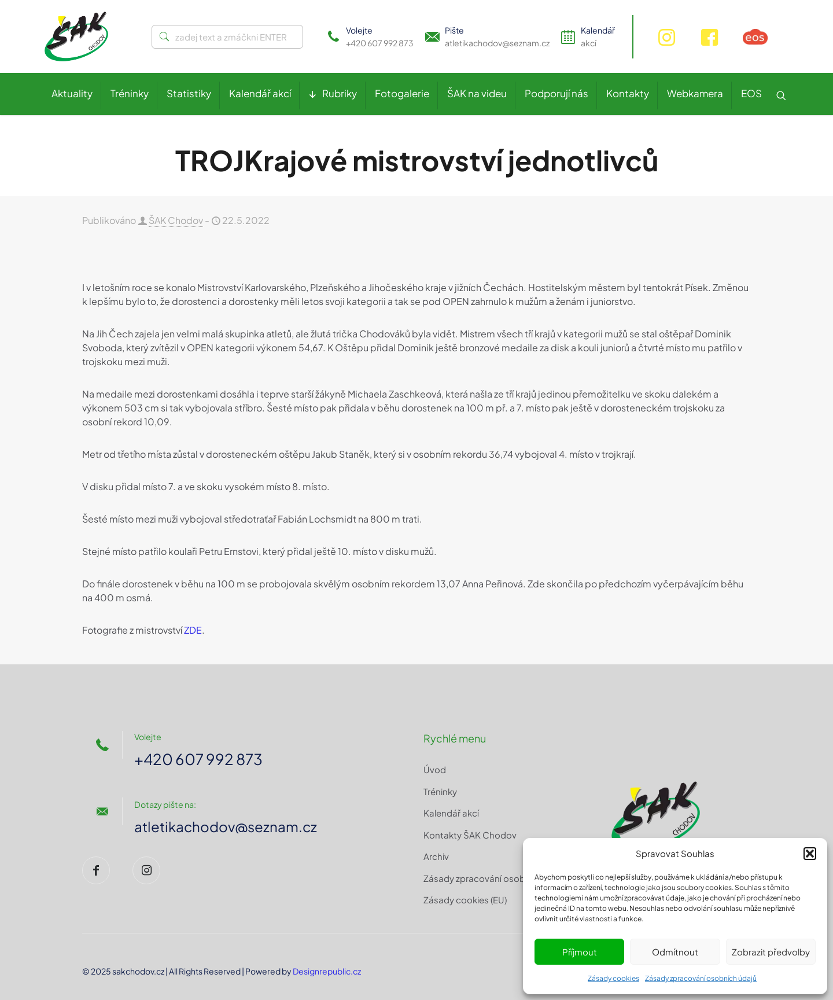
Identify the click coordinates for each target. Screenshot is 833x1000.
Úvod (434, 769)
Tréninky (440, 791)
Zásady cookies (613, 978)
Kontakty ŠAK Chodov (470, 834)
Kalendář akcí (451, 812)
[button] (810, 853)
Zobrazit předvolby (771, 951)
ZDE (193, 630)
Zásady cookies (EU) (465, 899)
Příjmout (579, 951)
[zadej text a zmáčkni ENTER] (227, 37)
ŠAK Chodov (176, 220)
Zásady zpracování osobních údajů (701, 978)
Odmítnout (675, 951)
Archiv (436, 856)
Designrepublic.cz (327, 971)
